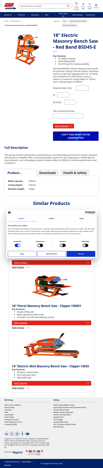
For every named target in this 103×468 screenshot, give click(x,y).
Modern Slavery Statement (63, 412)
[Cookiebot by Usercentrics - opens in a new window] (86, 212)
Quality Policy (58, 417)
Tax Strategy (58, 419)
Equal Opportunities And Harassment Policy (69, 407)
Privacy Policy (9, 407)
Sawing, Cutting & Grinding (78, 21)
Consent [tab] (21, 218)
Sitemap (7, 465)
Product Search (15, 21)
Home (6, 21)
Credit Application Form (13, 422)
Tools (64, 21)
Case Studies (9, 417)
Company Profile (10, 424)
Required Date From (62, 88)
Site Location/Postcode (64, 111)
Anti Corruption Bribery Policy (64, 424)
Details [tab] (51, 218)
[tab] (19, 172)
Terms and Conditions (12, 405)
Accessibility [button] (26, 462)
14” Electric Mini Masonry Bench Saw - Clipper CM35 (50, 366)
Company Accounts (11, 419)
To (54, 95)
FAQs (6, 412)
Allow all (81, 254)
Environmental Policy (61, 410)
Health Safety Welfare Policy (63, 405)
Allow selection (51, 254)
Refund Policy (58, 427)
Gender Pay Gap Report (62, 415)
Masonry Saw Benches (69, 25)
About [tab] (81, 218)
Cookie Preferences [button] (11, 462)
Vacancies (8, 410)
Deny (22, 254)
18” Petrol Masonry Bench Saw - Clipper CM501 (46, 306)
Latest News (9, 415)
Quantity (57, 102)
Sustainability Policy (60, 422)
